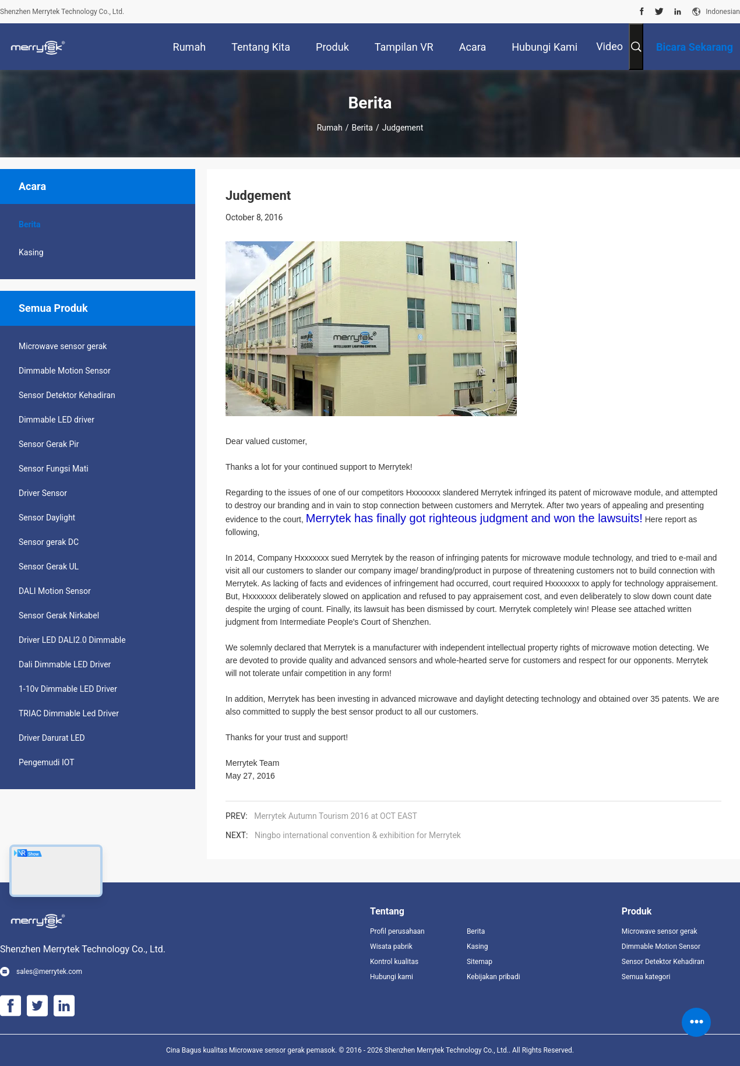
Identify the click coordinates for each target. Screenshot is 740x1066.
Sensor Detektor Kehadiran (67, 395)
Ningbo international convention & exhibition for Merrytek (358, 835)
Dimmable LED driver (56, 419)
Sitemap (479, 962)
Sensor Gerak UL (49, 566)
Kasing (31, 252)
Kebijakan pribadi (493, 977)
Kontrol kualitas (394, 962)
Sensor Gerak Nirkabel (59, 615)
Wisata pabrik (391, 946)
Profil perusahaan (397, 931)
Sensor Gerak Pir (49, 444)
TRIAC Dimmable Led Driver (69, 713)
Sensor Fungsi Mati (54, 468)
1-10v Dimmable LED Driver (68, 689)
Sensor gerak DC (49, 542)
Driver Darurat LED (52, 738)
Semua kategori (646, 977)
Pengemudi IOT (47, 762)
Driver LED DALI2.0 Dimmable (72, 640)
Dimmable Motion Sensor (65, 370)
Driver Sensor (43, 493)
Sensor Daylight (47, 517)
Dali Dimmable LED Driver (65, 664)
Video (609, 46)
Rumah (330, 127)
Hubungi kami (391, 977)
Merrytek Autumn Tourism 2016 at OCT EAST (335, 816)
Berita (362, 127)
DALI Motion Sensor (55, 591)
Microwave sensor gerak (63, 346)
